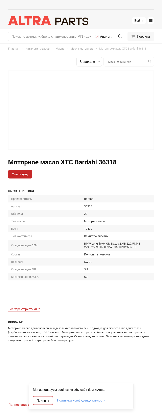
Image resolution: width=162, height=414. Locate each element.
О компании (50, 360)
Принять (43, 400)
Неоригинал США (124, 371)
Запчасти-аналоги (125, 360)
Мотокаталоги (123, 377)
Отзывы (47, 365)
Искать (149, 61)
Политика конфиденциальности (81, 400)
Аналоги (106, 36)
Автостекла (82, 377)
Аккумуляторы (84, 382)
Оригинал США (123, 365)
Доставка (14, 371)
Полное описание (22, 283)
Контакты (48, 354)
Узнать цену (20, 174)
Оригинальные (123, 354)
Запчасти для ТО (85, 354)
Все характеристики (24, 245)
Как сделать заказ (20, 360)
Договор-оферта (19, 377)
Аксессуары (82, 371)
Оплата (13, 365)
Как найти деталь (19, 354)
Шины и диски (83, 360)
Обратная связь (18, 382)
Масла (78, 365)
